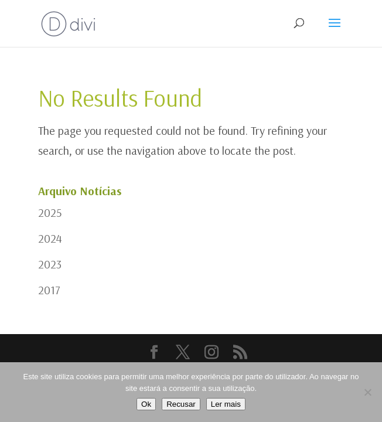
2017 (49, 290)
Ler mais (226, 404)
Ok (146, 404)
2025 (50, 212)
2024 (50, 238)
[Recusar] (367, 392)
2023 (50, 264)
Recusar (181, 404)
